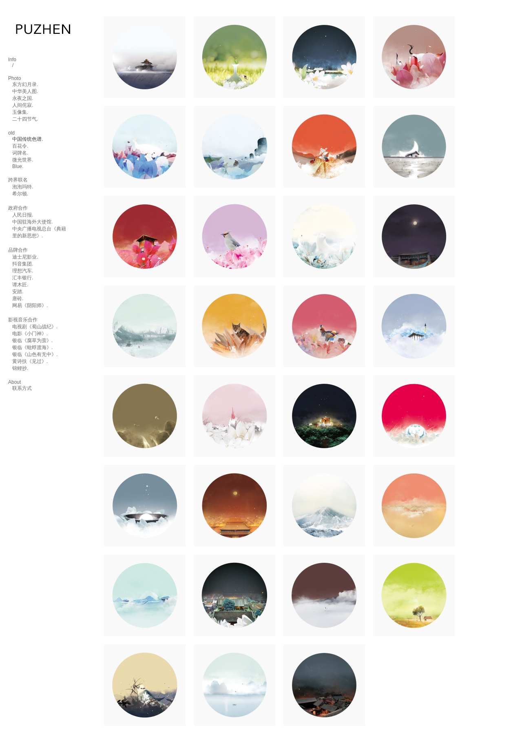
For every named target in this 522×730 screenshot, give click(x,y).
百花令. (20, 146)
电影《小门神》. (30, 333)
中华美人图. (25, 91)
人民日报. (22, 215)
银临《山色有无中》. (35, 354)
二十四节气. (25, 119)
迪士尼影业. (25, 257)
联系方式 (22, 388)
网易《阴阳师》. (30, 305)
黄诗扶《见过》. (30, 361)
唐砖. (17, 298)
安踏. (17, 291)
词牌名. (20, 153)
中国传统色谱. (27, 139)
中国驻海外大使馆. (32, 222)
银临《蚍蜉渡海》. (32, 347)
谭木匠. (20, 285)
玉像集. (20, 112)
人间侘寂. (22, 105)
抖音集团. (22, 264)
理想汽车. (22, 271)
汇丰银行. (22, 278)
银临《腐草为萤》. (32, 340)
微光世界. (22, 160)
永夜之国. (22, 98)
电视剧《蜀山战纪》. (35, 327)
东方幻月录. (25, 84)
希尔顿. (20, 194)
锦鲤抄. (20, 368)
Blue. (17, 166)
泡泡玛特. (22, 187)
